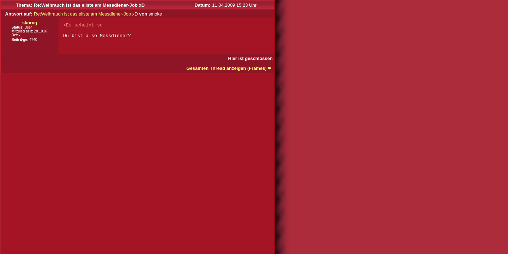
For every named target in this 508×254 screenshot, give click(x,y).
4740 (33, 40)
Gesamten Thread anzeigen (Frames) (226, 68)
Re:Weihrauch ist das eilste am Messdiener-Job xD (86, 14)
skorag (29, 22)
